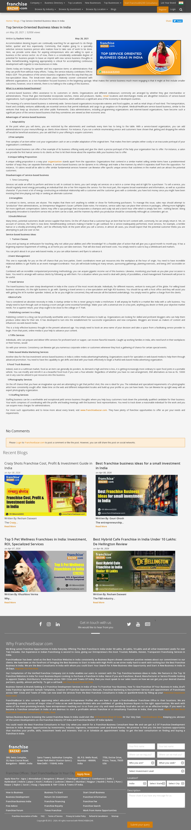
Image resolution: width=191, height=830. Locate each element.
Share (168, 20)
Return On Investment (56, 796)
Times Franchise (52, 810)
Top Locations (75, 2)
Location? (132, 778)
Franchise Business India (18, 801)
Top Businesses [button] (112, 2)
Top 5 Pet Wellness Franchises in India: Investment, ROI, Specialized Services (45, 541)
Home (9, 20)
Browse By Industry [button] (45, 9)
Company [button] (36, 2)
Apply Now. (83, 774)
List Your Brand (168, 2)
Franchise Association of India (24, 816)
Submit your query (140, 824)
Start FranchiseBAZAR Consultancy (140, 2)
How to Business (14, 792)
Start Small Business (94, 792)
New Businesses (93, 2)
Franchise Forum (14, 810)
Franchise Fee (90, 801)
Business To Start (53, 792)
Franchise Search (92, 805)
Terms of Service (55, 816)
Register (163, 9)
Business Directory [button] (55, 2)
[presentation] (150, 816)
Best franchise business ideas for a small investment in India (138, 465)
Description (133, 790)
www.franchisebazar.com (93, 410)
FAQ (42, 816)
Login (173, 9)
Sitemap (114, 816)
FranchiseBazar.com (34, 442)
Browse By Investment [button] (71, 9)
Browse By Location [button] (97, 9)
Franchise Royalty (53, 805)
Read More (10, 526)
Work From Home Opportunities (100, 810)
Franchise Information (95, 796)
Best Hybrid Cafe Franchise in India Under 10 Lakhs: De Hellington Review (134, 541)
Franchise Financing (54, 801)
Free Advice (11, 805)
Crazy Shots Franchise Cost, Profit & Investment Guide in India (48, 465)
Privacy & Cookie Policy (76, 816)
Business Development (17, 796)
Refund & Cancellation (98, 816)
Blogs (113, 9)
